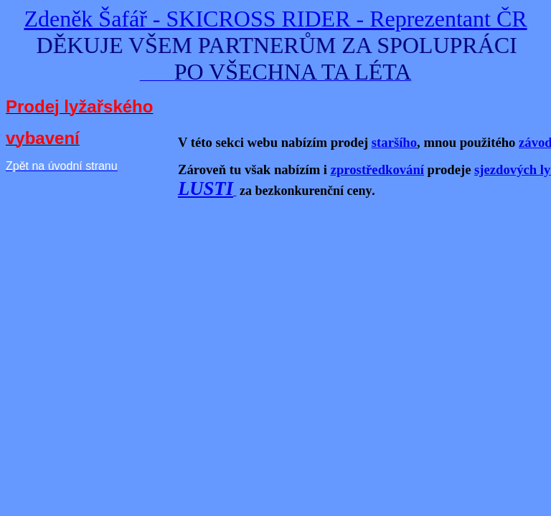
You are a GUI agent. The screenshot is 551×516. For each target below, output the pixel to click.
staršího (394, 142)
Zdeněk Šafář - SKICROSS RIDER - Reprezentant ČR (275, 19)
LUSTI (205, 188)
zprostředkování (377, 169)
